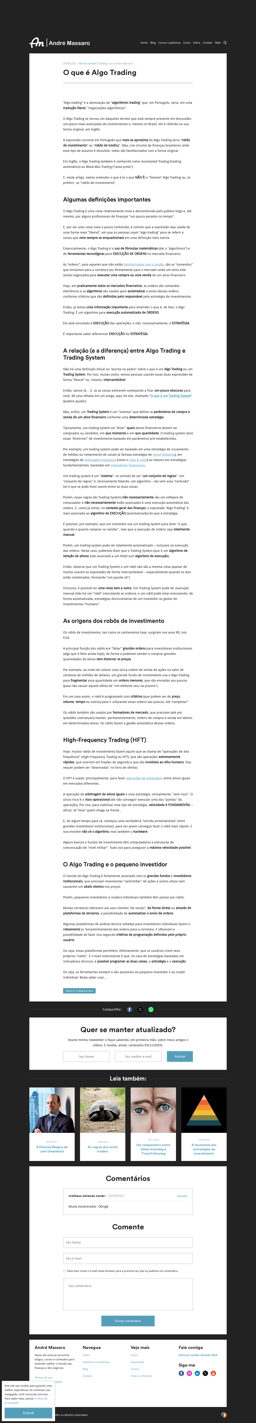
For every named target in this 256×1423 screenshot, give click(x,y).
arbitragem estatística (100, 460)
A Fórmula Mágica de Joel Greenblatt (52, 1149)
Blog (153, 42)
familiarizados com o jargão (144, 264)
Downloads (137, 1362)
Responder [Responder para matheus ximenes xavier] (182, 1196)
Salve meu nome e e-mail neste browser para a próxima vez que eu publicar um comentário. (122, 1271)
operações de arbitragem (144, 778)
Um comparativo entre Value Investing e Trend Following (153, 1149)
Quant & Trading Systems (79, 991)
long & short (138, 460)
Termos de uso (43, 1377)
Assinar (180, 1056)
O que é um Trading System (171, 396)
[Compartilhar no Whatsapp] (151, 1009)
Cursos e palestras (169, 42)
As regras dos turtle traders (103, 1149)
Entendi (28, 1413)
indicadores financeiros (128, 465)
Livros (186, 42)
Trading (102, 63)
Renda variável (88, 63)
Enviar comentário (128, 1321)
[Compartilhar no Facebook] (129, 1009)
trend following (164, 454)
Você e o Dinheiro (141, 1376)
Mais (218, 42)
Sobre (196, 42)
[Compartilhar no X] (140, 1009)
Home (144, 42)
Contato (207, 42)
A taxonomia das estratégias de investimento (204, 1149)
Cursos (135, 1369)
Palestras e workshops (96, 1362)
